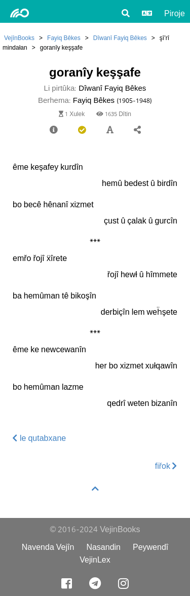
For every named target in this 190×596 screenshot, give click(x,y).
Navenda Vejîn (48, 547)
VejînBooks (19, 38)
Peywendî (150, 547)
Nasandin (103, 547)
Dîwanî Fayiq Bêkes (120, 38)
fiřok (166, 466)
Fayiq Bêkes (64, 38)
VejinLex (95, 559)
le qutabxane (39, 438)
